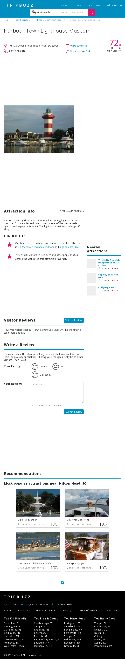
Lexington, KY (72, 623)
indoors (49, 246)
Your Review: (13, 383)
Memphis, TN (11, 642)
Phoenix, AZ (41, 636)
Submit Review (74, 411)
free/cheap (38, 246)
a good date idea (69, 246)
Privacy (67, 610)
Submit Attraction (46, 610)
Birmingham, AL (13, 626)
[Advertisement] (62, 79)
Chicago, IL (100, 636)
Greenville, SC (72, 645)
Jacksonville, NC (43, 645)
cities (64, 5)
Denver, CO (100, 629)
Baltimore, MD (72, 639)
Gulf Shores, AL (12, 629)
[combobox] (45, 12)
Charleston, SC (102, 626)
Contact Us (111, 610)
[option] (39, 129)
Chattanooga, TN (14, 639)
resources (94, 5)
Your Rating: (12, 366)
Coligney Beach (107, 287)
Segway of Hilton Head (108, 276)
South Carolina (23, 20)
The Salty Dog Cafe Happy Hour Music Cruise (109, 263)
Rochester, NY (72, 642)
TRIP (20, 5)
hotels (78, 5)
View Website (78, 45)
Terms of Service (87, 610)
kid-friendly (24, 246)
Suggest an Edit (80, 51)
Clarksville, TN (12, 632)
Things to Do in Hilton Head (49, 20)
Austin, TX (100, 642)
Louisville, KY (41, 642)
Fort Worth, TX (72, 632)
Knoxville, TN (11, 636)
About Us (23, 610)
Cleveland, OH (72, 626)
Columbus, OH (12, 623)
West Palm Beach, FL (16, 645)
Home (7, 20)
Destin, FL (100, 632)
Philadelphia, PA (103, 645)
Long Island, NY (73, 629)
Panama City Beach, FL (47, 639)
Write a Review (73, 320)
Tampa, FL (40, 626)
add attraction (115, 5)
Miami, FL (99, 639)
